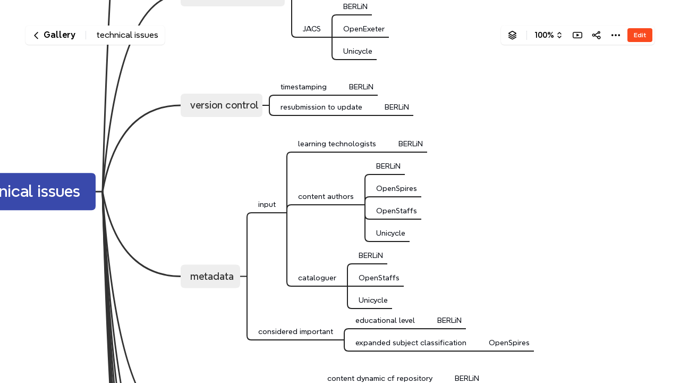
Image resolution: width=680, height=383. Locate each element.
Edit (640, 34)
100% (544, 35)
